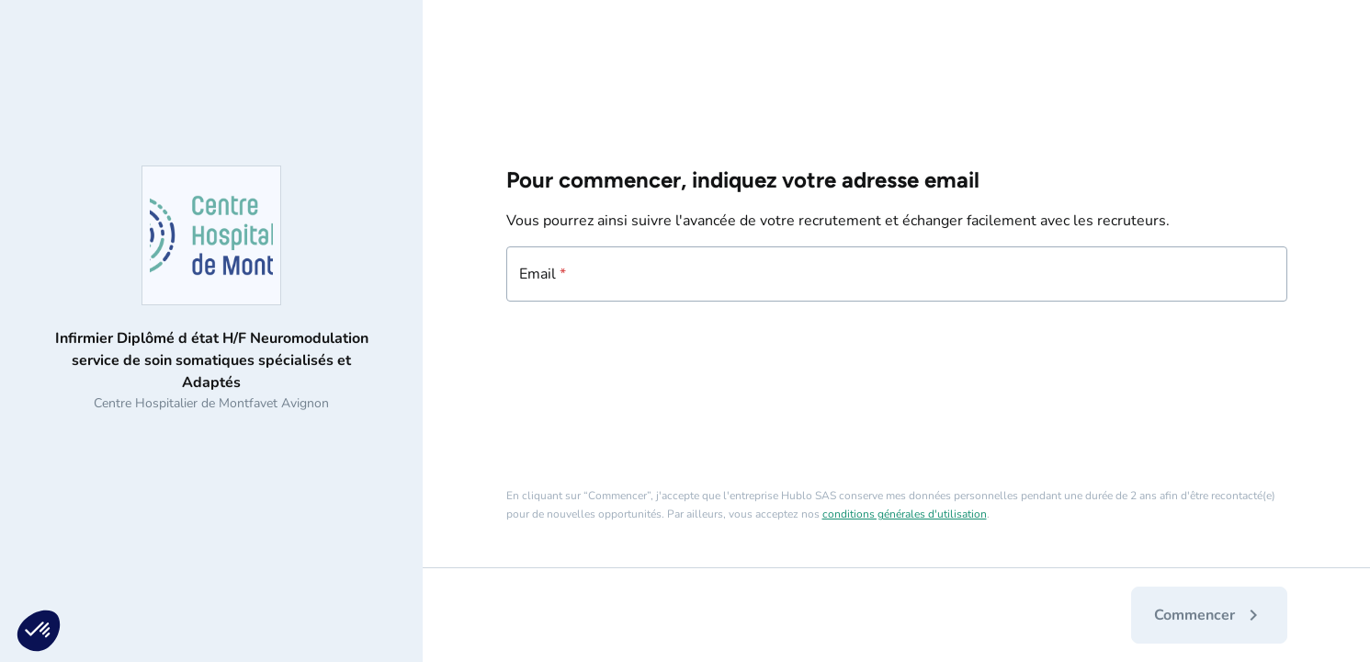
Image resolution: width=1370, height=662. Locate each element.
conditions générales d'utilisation (904, 514)
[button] (39, 631)
